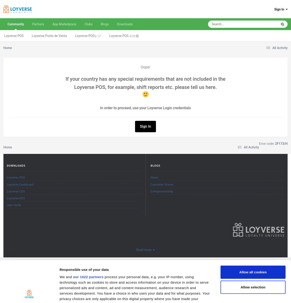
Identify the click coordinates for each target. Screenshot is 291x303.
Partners (38, 24)
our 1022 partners (88, 238)
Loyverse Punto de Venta (49, 36)
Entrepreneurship (162, 191)
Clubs (89, 24)
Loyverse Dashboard (20, 184)
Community (16, 26)
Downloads (125, 24)
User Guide (14, 205)
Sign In (281, 9)
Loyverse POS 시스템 (124, 36)
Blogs (105, 24)
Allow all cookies (253, 233)
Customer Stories (162, 184)
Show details (238, 294)
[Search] (231, 24)
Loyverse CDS (16, 191)
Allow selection (253, 248)
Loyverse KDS (16, 198)
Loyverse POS (14, 36)
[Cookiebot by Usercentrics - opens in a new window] (29, 294)
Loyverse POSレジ (88, 36)
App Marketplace (65, 24)
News (154, 177)
